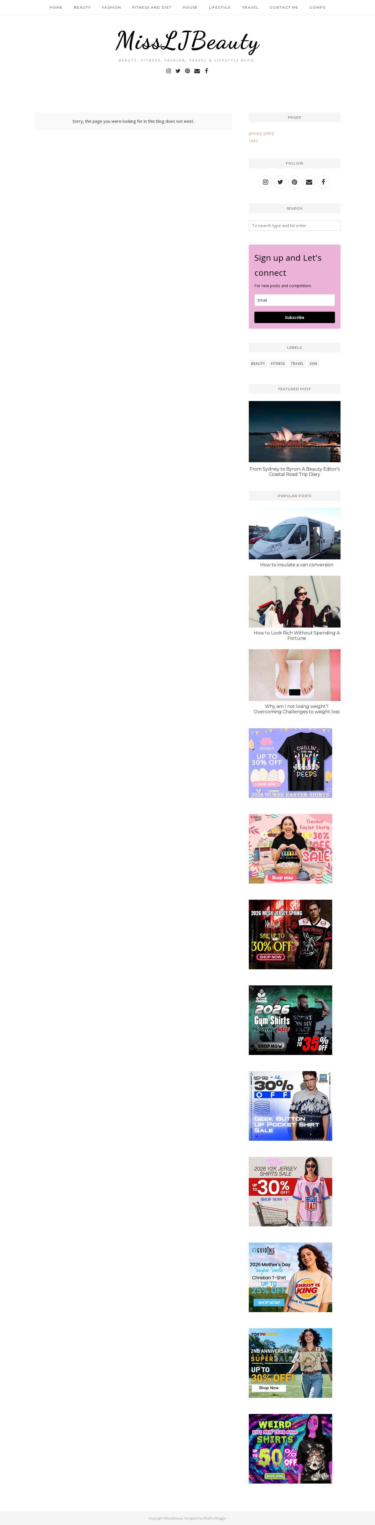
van (313, 363)
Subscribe (294, 317)
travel (297, 363)
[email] (294, 300)
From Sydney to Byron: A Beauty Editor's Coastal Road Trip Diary (295, 471)
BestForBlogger (215, 1518)
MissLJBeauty (187, 40)
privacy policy (261, 133)
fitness (278, 363)
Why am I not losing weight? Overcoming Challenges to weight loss (296, 709)
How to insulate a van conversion (296, 564)
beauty (258, 363)
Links (253, 140)
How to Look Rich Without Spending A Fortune (297, 635)
